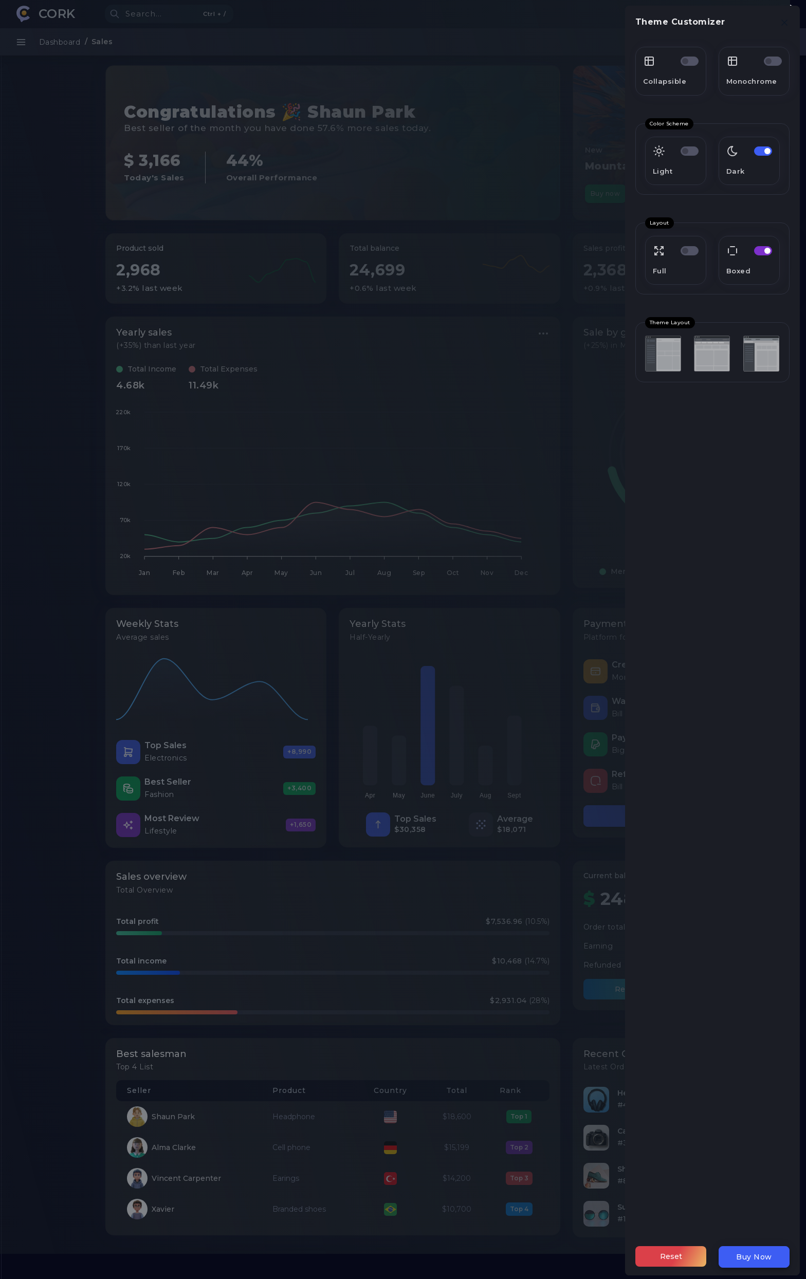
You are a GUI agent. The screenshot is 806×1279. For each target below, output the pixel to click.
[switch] (690, 61)
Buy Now (754, 1257)
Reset (671, 1256)
